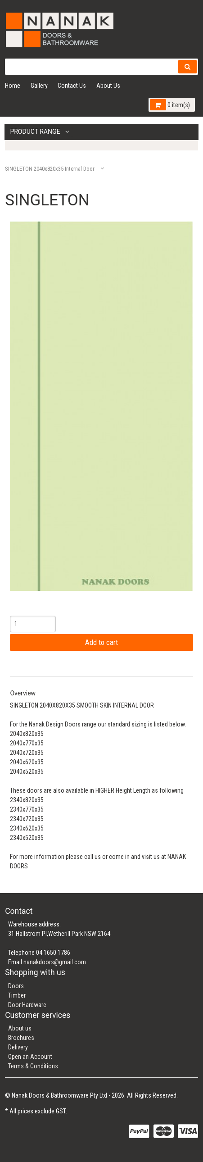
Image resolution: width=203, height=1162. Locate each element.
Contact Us (72, 85)
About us (20, 1028)
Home (12, 85)
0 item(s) (169, 104)
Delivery (18, 1047)
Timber (17, 995)
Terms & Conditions (33, 1066)
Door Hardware (27, 1004)
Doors (16, 986)
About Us (108, 85)
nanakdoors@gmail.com (54, 962)
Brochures (21, 1037)
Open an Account (30, 1056)
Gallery (39, 85)
